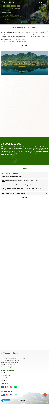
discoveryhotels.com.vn (8, 161)
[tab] (24, 173)
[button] (24, 173)
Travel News (4, 372)
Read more (24, 45)
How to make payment (6, 378)
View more (24, 197)
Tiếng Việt (41, 2)
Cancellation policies (6, 375)
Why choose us (4, 380)
